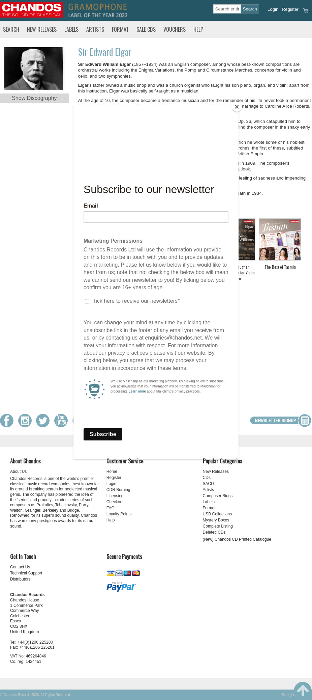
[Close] (237, 107)
